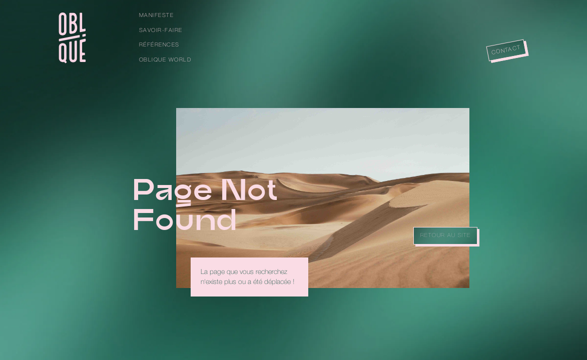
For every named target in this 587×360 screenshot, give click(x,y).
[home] (72, 38)
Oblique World (165, 60)
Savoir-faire (161, 30)
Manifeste (156, 15)
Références (159, 45)
